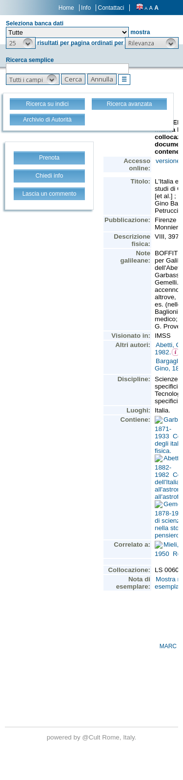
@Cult (92, 737)
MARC (168, 646)
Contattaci (111, 7)
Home (66, 7)
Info (86, 7)
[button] (21, 43)
